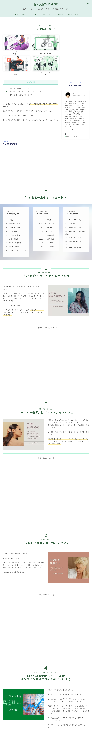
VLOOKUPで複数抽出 (45, 214)
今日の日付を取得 (73, 213)
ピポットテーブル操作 (45, 222)
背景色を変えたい (13, 222)
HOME (16, 15)
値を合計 (10, 195)
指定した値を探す (13, 218)
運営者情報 (6, 727)
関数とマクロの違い (74, 203)
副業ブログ (61, 15)
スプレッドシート (48, 15)
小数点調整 (11, 207)
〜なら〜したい (13, 203)
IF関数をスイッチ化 (44, 203)
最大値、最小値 (13, 210)
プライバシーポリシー (19, 727)
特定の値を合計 (13, 199)
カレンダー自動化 (43, 195)
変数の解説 (71, 199)
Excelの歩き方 (46, 5)
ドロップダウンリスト (45, 199)
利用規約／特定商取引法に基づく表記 (39, 727)
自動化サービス (73, 15)
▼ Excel (35, 15)
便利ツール (25, 15)
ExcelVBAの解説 (73, 195)
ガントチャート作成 (44, 218)
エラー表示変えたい (14, 214)
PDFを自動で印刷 (73, 223)
